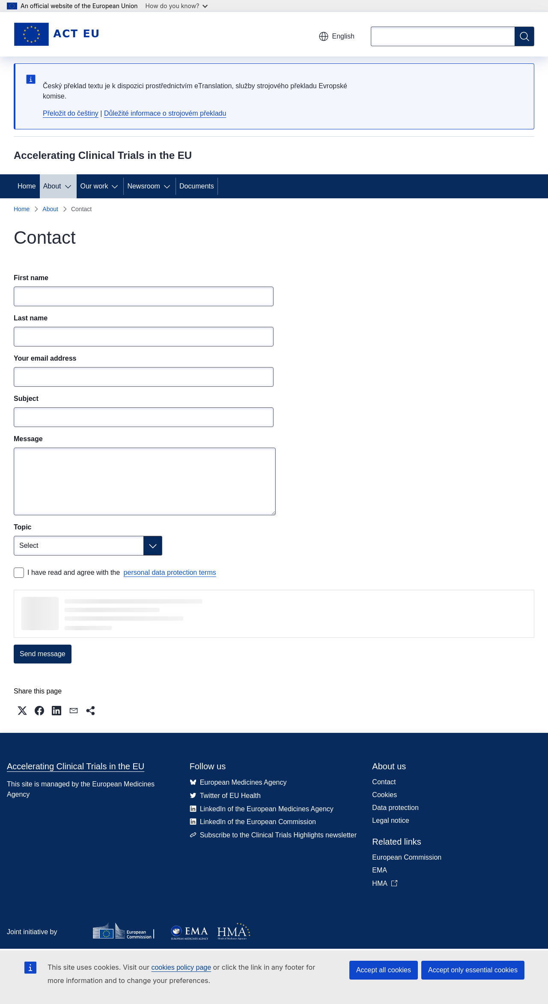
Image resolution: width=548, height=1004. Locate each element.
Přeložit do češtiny (70, 113)
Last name (31, 318)
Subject (26, 398)
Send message (43, 653)
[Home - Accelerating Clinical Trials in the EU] (56, 34)
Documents (196, 186)
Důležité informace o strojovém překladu (165, 113)
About (52, 186)
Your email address (45, 358)
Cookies (384, 794)
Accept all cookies (383, 970)
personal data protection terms (170, 572)
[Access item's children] (70, 186)
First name (31, 277)
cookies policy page (181, 967)
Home (27, 186)
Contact (384, 782)
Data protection (395, 807)
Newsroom (143, 186)
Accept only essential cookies (473, 970)
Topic (22, 527)
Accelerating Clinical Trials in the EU (75, 766)
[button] (22, 710)
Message (28, 438)
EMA (379, 870)
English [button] (336, 36)
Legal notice (390, 820)
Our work (94, 186)
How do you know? (177, 5)
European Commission (406, 857)
